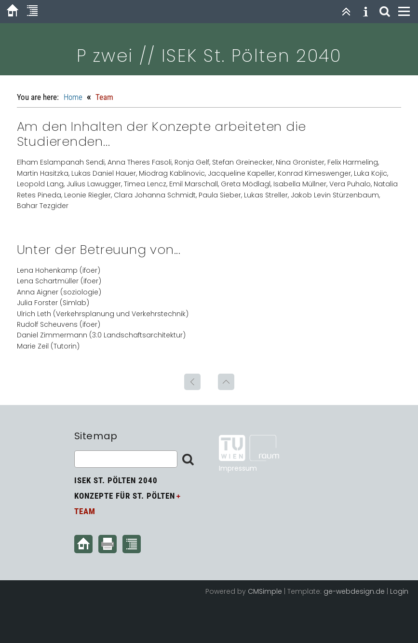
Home (73, 97)
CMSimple (265, 591)
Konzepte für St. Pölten (124, 496)
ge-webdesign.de (354, 591)
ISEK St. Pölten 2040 (116, 480)
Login (399, 591)
